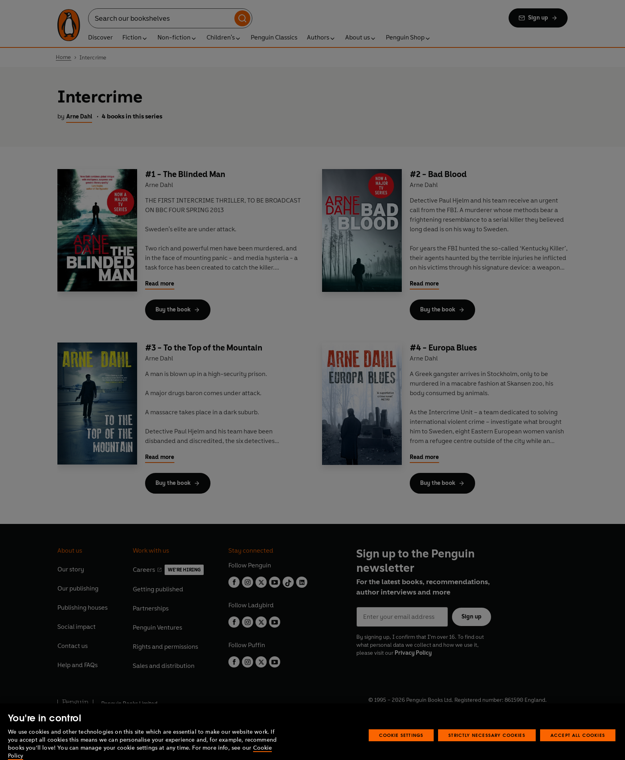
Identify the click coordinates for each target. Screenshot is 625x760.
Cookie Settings (401, 744)
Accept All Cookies (577, 744)
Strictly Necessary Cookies (486, 744)
